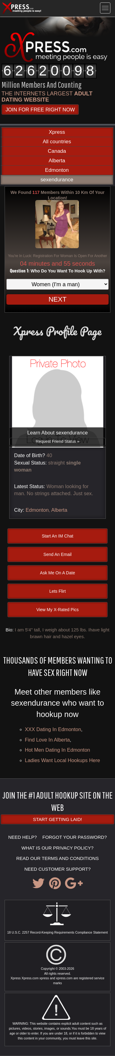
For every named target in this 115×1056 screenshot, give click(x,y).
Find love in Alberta (47, 739)
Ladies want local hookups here (62, 760)
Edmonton (57, 170)
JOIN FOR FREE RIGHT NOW (40, 109)
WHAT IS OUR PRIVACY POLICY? (57, 847)
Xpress (57, 132)
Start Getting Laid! (57, 819)
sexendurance (56, 180)
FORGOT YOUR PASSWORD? (74, 837)
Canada (57, 151)
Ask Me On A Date (57, 572)
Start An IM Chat (57, 536)
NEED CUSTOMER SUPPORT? (57, 869)
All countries (57, 142)
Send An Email (58, 554)
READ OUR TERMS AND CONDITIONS (57, 858)
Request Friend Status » (57, 441)
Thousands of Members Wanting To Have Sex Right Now (57, 666)
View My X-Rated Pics (57, 609)
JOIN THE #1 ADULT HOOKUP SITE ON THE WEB (57, 801)
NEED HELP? (22, 837)
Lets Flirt (57, 591)
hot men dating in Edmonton (57, 750)
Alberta (57, 161)
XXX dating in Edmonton (53, 729)
